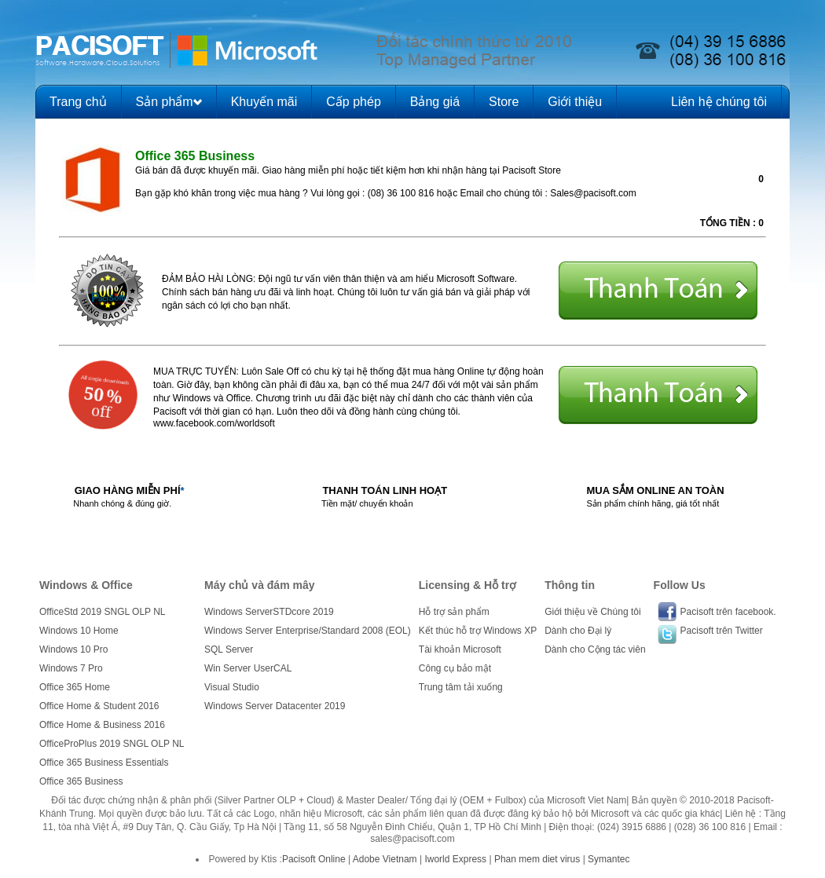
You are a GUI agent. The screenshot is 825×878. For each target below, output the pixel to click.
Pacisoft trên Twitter (721, 630)
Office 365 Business (81, 781)
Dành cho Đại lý (577, 630)
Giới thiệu (575, 101)
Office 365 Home (74, 687)
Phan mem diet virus (537, 859)
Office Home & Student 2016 (99, 706)
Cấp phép (353, 101)
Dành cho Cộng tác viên (594, 649)
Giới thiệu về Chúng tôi (592, 611)
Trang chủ (78, 101)
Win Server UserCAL (248, 668)
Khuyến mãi (264, 101)
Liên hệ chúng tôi (719, 101)
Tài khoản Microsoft (460, 649)
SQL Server (228, 649)
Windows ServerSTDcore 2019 (269, 611)
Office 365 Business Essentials (104, 762)
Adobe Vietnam (385, 859)
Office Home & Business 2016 (102, 724)
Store (504, 101)
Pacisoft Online (314, 859)
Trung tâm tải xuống (461, 687)
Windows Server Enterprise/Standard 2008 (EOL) (307, 630)
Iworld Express (455, 859)
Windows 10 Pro (73, 649)
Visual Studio (231, 687)
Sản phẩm (164, 101)
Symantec (608, 859)
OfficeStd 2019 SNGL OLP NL (102, 611)
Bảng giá (435, 101)
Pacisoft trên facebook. (728, 611)
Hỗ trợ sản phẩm (454, 611)
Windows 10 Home (79, 630)
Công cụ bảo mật (455, 668)
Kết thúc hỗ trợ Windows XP (478, 630)
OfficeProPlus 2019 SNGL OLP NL (112, 743)
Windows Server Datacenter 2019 (274, 706)
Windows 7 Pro (71, 668)
